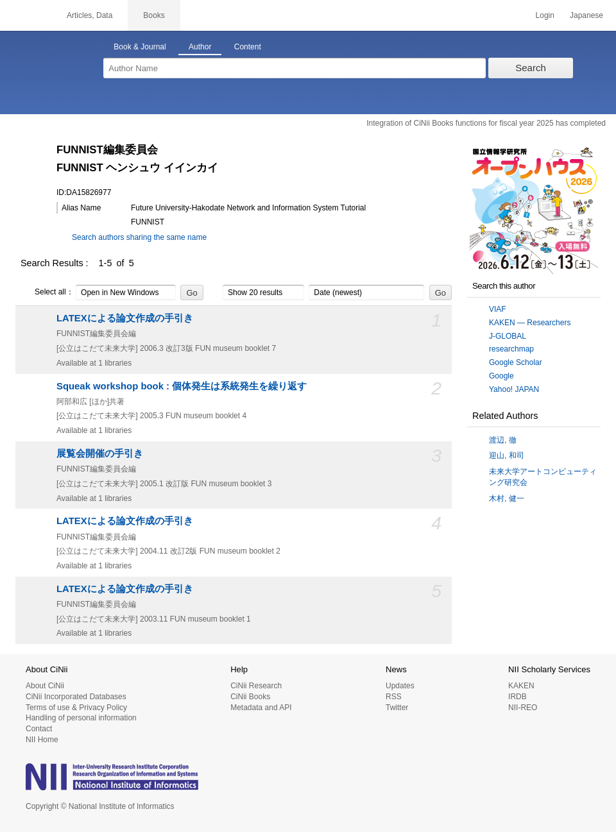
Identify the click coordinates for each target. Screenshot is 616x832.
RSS (394, 696)
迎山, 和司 (506, 455)
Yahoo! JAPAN (514, 389)
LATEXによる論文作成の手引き (124, 318)
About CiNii (45, 685)
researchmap (511, 348)
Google (501, 375)
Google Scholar (515, 362)
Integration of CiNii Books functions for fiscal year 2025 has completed (486, 123)
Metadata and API (260, 707)
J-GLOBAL (507, 336)
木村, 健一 (506, 498)
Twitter (397, 707)
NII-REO (522, 707)
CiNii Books (250, 696)
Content (247, 46)
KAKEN (521, 685)
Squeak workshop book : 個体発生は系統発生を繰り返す (181, 386)
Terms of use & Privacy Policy (76, 707)
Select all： (47, 292)
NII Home (42, 739)
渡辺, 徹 (503, 440)
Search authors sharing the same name (139, 237)
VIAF (497, 309)
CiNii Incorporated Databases (76, 696)
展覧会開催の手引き (99, 453)
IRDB (517, 696)
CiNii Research (256, 685)
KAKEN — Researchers (529, 322)
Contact (39, 728)
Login (545, 15)
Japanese (586, 15)
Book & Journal (140, 46)
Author (200, 46)
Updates (400, 685)
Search (530, 67)
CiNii (25, 15)
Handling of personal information (81, 717)
